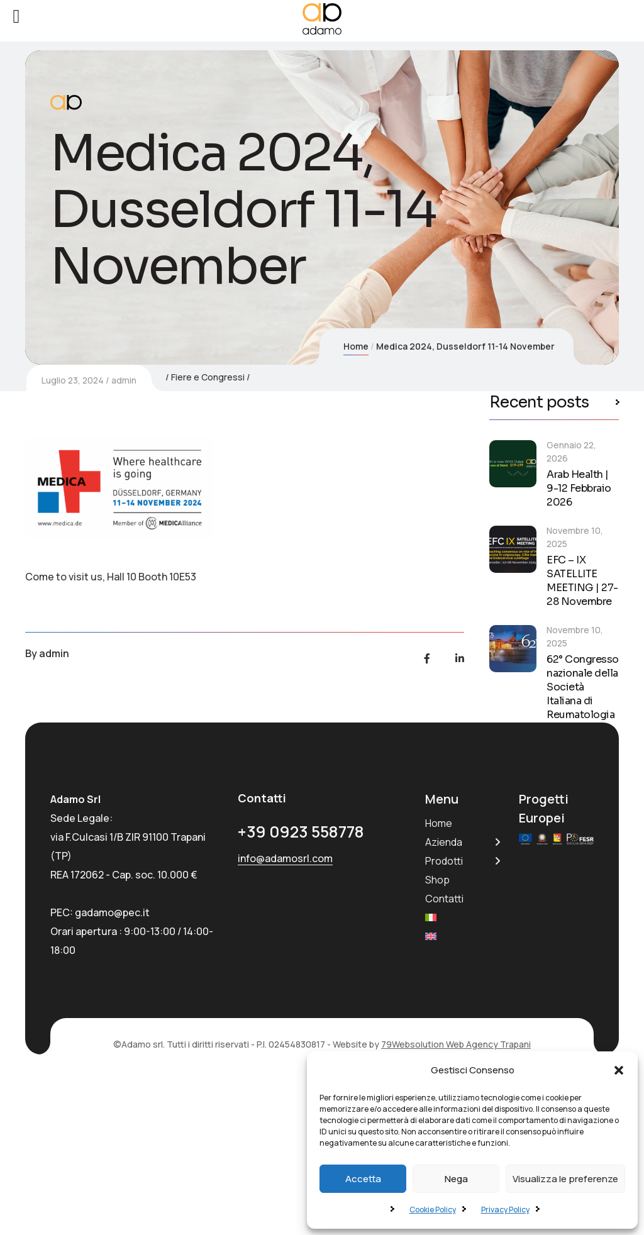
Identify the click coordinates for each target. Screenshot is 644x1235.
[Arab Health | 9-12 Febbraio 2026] (512, 463)
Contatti (444, 1049)
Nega (456, 1178)
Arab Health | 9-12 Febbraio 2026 (579, 488)
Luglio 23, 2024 (73, 589)
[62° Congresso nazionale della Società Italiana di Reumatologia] (512, 648)
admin (123, 589)
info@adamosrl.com (285, 1010)
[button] (619, 1070)
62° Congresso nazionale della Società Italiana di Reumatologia (583, 687)
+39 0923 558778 (301, 983)
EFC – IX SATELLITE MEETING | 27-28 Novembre (582, 581)
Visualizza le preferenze (565, 1178)
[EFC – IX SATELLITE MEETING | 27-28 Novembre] (512, 549)
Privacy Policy (505, 1209)
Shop (437, 1031)
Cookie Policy (432, 1209)
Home (356, 346)
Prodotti (444, 1012)
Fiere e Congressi (208, 586)
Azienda (443, 993)
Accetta (363, 1178)
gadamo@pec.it (112, 1063)
